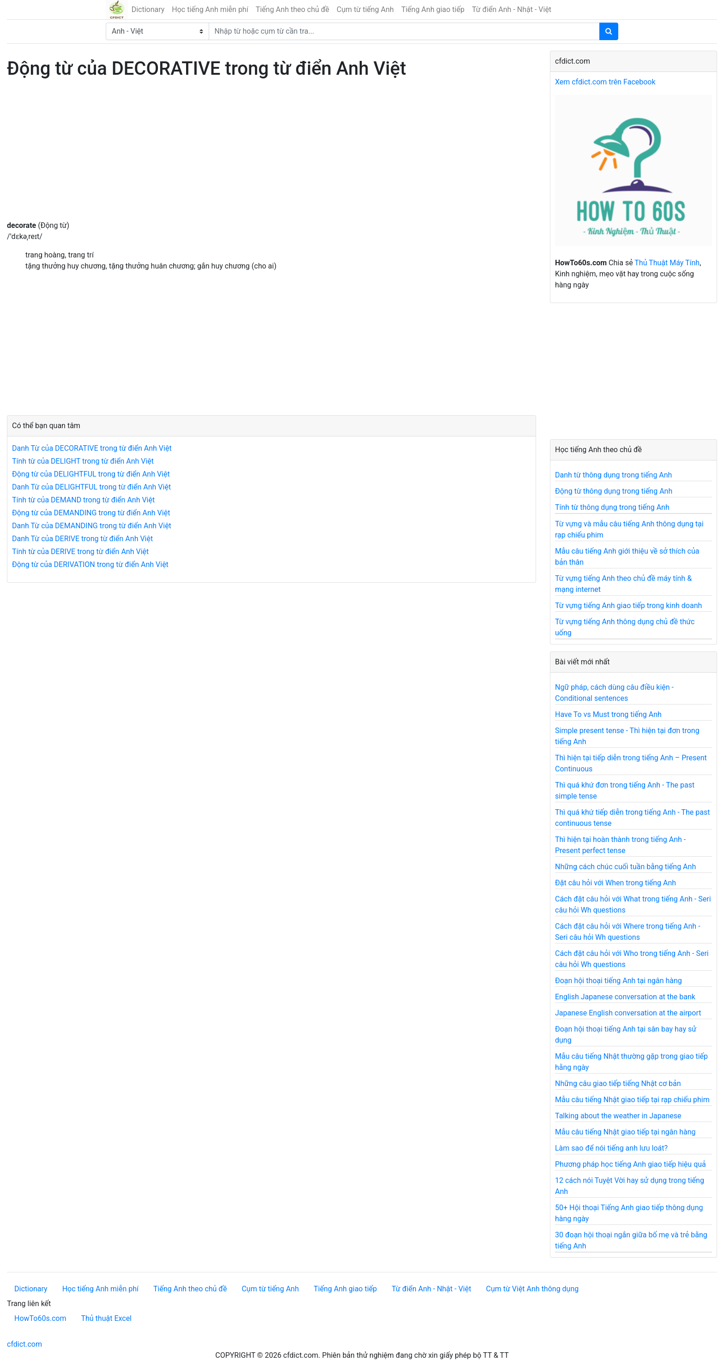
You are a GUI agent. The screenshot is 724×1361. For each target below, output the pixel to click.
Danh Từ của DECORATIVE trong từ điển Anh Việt (92, 448)
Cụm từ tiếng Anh (365, 9)
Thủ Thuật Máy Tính (667, 262)
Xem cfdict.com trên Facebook (605, 82)
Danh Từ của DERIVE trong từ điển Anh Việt (82, 538)
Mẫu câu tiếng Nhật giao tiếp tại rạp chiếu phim (632, 1099)
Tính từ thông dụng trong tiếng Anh (612, 507)
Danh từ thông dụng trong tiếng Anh (613, 475)
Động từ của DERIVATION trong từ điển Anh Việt (90, 564)
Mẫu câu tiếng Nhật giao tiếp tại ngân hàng (625, 1132)
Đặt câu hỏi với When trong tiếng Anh (615, 882)
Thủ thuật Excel (106, 1318)
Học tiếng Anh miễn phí (210, 9)
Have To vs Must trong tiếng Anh (608, 714)
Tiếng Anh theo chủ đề (292, 9)
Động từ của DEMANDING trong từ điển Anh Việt (91, 512)
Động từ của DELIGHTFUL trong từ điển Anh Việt (91, 474)
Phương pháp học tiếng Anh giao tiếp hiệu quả (630, 1164)
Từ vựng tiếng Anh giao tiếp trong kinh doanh (628, 605)
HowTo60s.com (40, 1318)
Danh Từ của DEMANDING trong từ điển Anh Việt (91, 525)
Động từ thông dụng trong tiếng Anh (613, 491)
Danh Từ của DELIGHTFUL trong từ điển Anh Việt (91, 487)
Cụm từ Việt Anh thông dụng (532, 1288)
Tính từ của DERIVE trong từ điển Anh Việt (80, 551)
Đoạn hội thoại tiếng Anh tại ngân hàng (618, 980)
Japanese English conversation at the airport (628, 1013)
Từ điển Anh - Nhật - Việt (511, 9)
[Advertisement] (271, 155)
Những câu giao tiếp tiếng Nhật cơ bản (618, 1083)
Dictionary (148, 9)
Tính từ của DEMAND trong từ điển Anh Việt (83, 499)
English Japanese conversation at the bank (625, 996)
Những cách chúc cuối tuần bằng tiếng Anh (625, 866)
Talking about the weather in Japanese (618, 1115)
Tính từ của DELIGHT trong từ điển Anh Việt (83, 461)
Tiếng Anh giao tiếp (433, 9)
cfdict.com (24, 1344)
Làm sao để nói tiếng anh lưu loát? (611, 1148)
